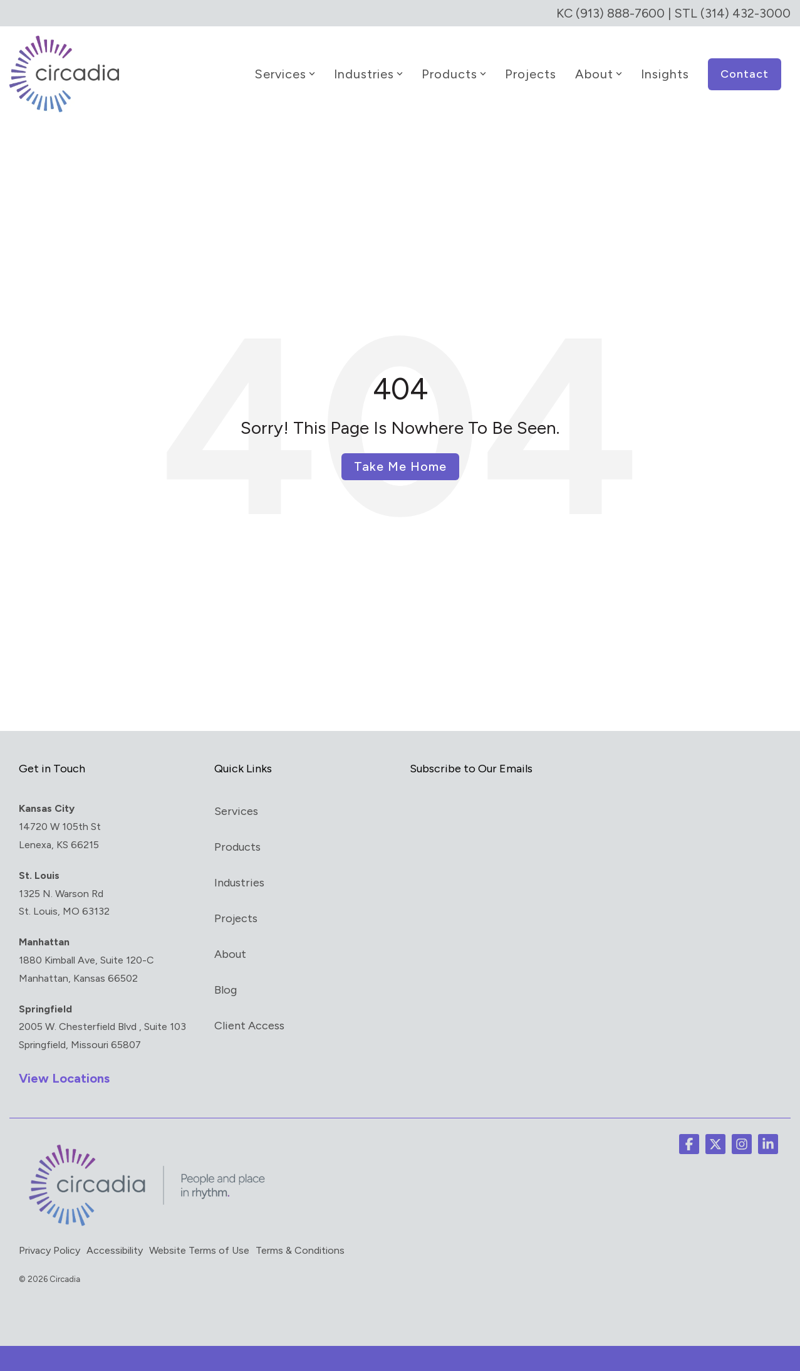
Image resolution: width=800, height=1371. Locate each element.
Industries (368, 73)
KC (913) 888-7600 (610, 13)
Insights (665, 73)
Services (284, 73)
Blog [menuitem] (225, 990)
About (598, 73)
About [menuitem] (230, 954)
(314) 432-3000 (745, 13)
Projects (530, 73)
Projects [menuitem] (235, 918)
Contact (744, 74)
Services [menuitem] (236, 811)
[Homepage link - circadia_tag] (144, 1225)
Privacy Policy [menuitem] (49, 1250)
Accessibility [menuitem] (114, 1250)
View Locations (64, 1078)
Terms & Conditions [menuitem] (300, 1250)
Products (454, 73)
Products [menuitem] (237, 847)
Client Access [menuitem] (249, 1025)
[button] (689, 1144)
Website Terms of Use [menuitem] (199, 1250)
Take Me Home (400, 466)
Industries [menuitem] (239, 883)
